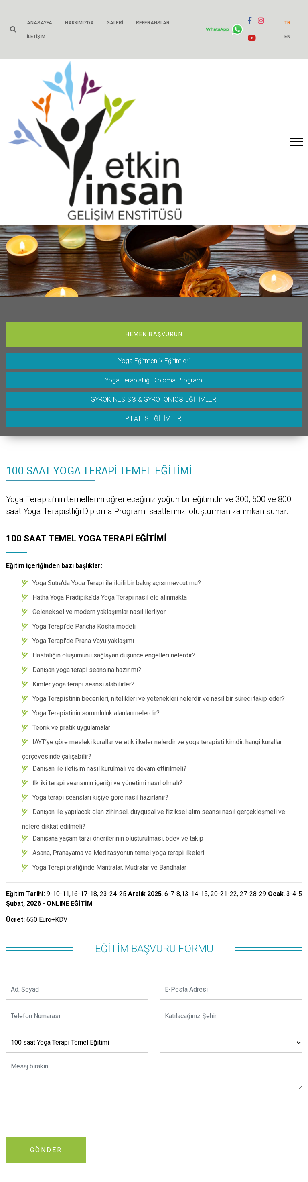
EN (287, 36)
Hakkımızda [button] (79, 23)
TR (287, 23)
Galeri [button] (115, 23)
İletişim (36, 36)
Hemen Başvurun (154, 334)
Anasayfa (39, 23)
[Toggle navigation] (297, 141)
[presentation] (67, 1112)
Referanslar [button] (153, 23)
